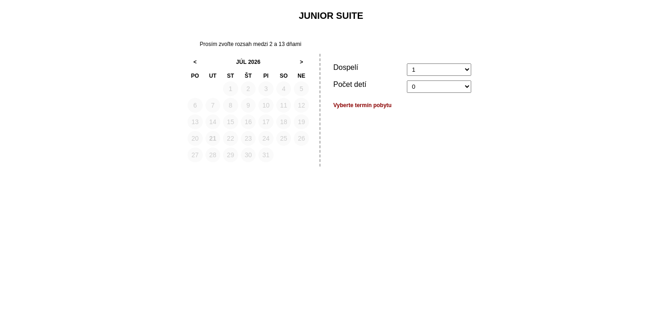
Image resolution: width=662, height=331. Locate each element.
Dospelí (345, 67)
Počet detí (349, 84)
